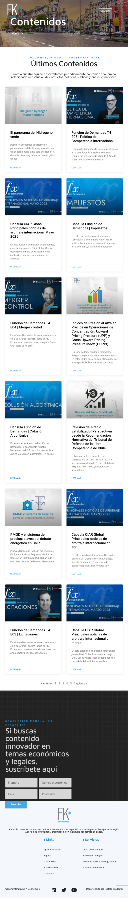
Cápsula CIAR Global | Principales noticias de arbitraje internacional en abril (91, 578)
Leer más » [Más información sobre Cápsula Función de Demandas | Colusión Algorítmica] (15, 516)
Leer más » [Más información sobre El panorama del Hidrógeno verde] (15, 205)
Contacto (49, 873)
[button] (120, 11)
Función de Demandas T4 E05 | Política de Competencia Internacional (93, 174)
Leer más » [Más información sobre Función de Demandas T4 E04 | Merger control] (15, 408)
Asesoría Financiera (93, 867)
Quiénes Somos (52, 849)
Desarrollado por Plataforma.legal (104, 889)
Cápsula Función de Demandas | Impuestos (89, 264)
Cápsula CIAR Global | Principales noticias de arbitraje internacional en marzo (91, 674)
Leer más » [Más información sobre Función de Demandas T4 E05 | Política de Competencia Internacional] (77, 205)
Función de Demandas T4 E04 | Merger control (30, 363)
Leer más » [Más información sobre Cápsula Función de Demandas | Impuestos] (77, 304)
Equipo (47, 855)
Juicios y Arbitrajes (92, 855)
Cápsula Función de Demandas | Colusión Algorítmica (26, 469)
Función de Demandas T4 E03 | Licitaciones (30, 670)
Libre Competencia (93, 849)
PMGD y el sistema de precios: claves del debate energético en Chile (30, 576)
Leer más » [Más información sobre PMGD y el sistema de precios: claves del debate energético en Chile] (15, 611)
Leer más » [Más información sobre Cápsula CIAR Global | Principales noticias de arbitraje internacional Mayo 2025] (15, 304)
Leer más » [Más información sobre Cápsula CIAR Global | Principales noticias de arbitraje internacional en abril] (77, 611)
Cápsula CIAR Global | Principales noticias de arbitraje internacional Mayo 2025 (32, 268)
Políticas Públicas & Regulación (99, 861)
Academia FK (51, 867)
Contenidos (50, 861)
